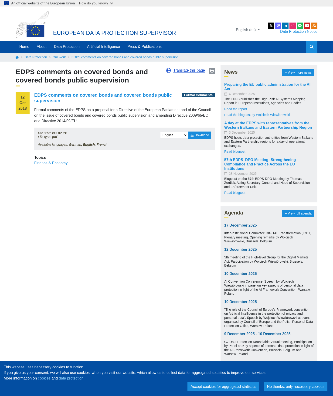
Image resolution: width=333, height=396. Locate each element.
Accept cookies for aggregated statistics (223, 387)
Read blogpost (234, 151)
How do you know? (96, 3)
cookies (44, 378)
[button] (168, 70)
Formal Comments (198, 95)
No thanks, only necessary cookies (295, 387)
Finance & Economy (51, 163)
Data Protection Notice (298, 31)
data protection (71, 378)
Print (212, 71)
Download (199, 135)
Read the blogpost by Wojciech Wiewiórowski (257, 115)
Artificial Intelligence (103, 47)
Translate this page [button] (189, 70)
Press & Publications (144, 47)
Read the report (235, 109)
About (42, 47)
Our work (59, 57)
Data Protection (67, 47)
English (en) (246, 30)
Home (24, 47)
